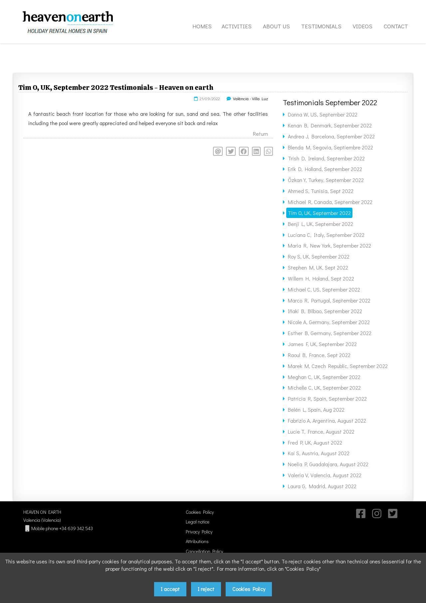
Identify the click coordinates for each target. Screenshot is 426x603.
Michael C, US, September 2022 (324, 289)
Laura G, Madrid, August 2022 (322, 486)
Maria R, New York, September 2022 (329, 245)
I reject (206, 588)
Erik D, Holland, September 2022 (325, 168)
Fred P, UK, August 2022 (315, 442)
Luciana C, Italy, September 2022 (326, 234)
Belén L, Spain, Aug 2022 (316, 409)
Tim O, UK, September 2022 (319, 212)
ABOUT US (276, 26)
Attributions (197, 541)
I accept (170, 588)
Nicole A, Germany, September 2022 (329, 321)
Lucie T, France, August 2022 (321, 431)
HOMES (202, 26)
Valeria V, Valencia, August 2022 (324, 475)
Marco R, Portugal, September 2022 (329, 300)
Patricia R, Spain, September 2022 (327, 398)
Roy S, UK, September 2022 (318, 256)
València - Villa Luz (250, 98)
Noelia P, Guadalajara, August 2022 (328, 464)
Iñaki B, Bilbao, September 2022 (325, 310)
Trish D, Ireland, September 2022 (326, 158)
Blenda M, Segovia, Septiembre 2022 (330, 147)
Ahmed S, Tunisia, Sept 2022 (320, 190)
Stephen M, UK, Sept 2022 (318, 267)
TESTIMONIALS (321, 26)
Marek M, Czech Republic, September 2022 (338, 365)
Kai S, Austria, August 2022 (318, 453)
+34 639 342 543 (76, 528)
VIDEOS (362, 26)
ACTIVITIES (237, 26)
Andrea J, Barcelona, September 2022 (331, 136)
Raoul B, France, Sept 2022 (319, 354)
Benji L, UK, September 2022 (320, 223)
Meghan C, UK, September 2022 (324, 376)
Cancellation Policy (204, 551)
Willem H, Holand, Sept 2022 (321, 278)
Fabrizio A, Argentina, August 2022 (327, 420)
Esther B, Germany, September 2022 (329, 332)
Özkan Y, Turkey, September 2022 (326, 179)
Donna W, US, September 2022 (322, 114)
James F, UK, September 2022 (322, 343)
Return (260, 133)
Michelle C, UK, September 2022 (324, 387)
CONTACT (396, 26)
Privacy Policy (199, 531)
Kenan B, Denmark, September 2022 (330, 125)
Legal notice (197, 521)
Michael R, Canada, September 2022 (330, 201)
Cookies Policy (200, 512)
